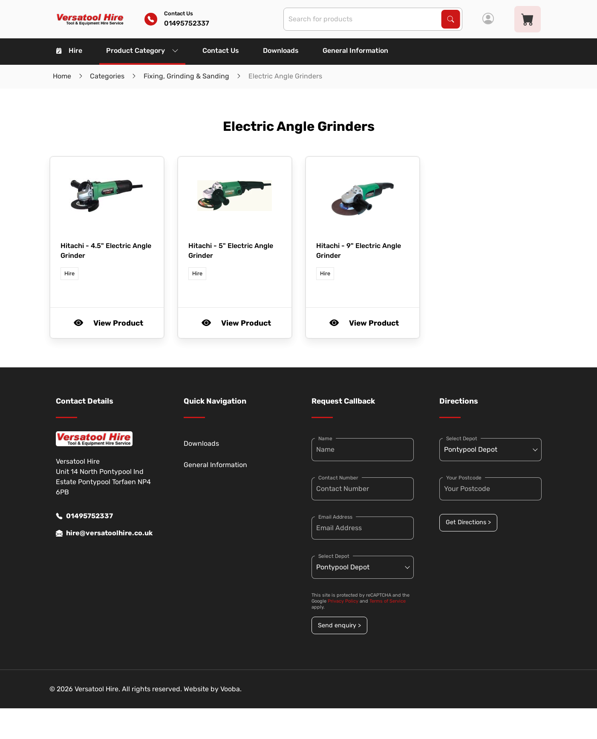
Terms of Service (387, 601)
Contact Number (338, 478)
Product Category (142, 50)
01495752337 (84, 516)
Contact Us (220, 50)
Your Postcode (464, 478)
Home (62, 76)
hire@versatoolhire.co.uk (104, 533)
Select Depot (333, 556)
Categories (107, 76)
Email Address (335, 517)
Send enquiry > (339, 625)
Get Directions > (468, 522)
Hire (69, 50)
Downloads (281, 50)
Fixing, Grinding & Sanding (186, 76)
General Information (355, 50)
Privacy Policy (343, 601)
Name (325, 439)
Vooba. (231, 689)
